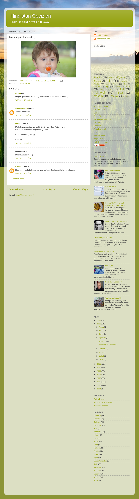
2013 (99, 320)
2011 (99, 364)
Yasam (27, 83)
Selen (96, 113)
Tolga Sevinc (99, 139)
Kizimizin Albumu (101, 405)
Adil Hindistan (21, 108)
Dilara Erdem (99, 110)
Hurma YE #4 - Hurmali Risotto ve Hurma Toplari (115, 204)
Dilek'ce (97, 123)
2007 (99, 378)
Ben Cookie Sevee (112, 171)
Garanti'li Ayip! (100, 157)
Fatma (18, 93)
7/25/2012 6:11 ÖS (23, 158)
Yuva (125, 96)
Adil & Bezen (99, 399)
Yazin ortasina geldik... (114, 298)
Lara (107, 84)
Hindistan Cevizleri (30, 16)
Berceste (19, 166)
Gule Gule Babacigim (113, 282)
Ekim (101, 330)
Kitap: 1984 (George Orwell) (116, 221)
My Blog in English (101, 106)
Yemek (114, 96)
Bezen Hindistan (103, 39)
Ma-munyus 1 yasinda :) (108, 344)
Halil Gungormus (101, 142)
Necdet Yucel (99, 135)
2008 (99, 375)
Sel (95, 132)
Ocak (101, 359)
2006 (99, 382)
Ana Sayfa (49, 189)
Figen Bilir (98, 116)
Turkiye (119, 93)
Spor (127, 86)
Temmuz (102, 341)
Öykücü (18, 123)
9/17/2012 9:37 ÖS (23, 173)
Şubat (101, 356)
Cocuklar (20, 83)
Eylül (101, 334)
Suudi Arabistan (106, 89)
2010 (99, 367)
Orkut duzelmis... (112, 187)
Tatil (122, 89)
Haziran (102, 349)
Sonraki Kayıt (16, 189)
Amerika (98, 77)
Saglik (107, 87)
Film (109, 80)
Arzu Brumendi (100, 129)
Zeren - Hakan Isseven (103, 119)
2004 (99, 389)
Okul (125, 84)
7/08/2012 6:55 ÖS (23, 115)
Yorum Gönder (18, 179)
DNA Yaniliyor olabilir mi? (104, 238)
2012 (99, 324)
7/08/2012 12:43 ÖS (23, 100)
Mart (101, 352)
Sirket (117, 86)
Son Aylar (109, 266)
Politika (97, 87)
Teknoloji (99, 92)
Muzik (115, 84)
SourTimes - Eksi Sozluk (104, 252)
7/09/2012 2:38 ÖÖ (23, 143)
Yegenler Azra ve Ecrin (103, 402)
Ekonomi (97, 81)
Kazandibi (124, 81)
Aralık (101, 327)
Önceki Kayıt (80, 189)
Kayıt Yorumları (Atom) (25, 195)
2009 (99, 371)
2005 (99, 385)
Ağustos (102, 338)
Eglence (121, 77)
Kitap (96, 83)
